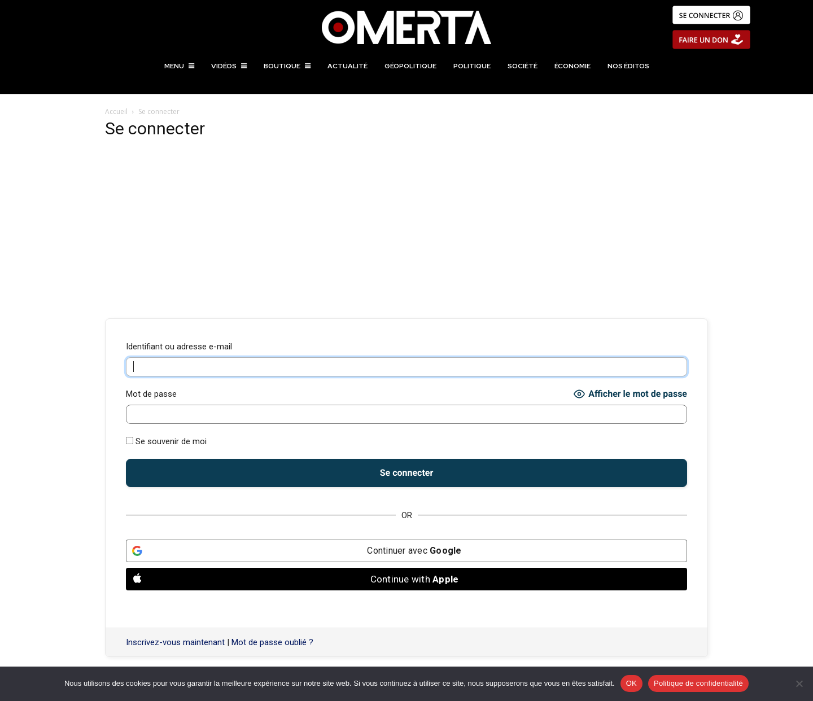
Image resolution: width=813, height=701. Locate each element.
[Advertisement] (406, 229)
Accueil (116, 111)
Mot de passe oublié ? (272, 642)
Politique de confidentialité (698, 683)
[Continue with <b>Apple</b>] (406, 579)
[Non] (799, 683)
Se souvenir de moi (166, 441)
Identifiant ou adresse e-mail (179, 346)
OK (631, 683)
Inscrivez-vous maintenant (175, 642)
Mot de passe (151, 394)
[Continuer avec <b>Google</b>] (406, 551)
